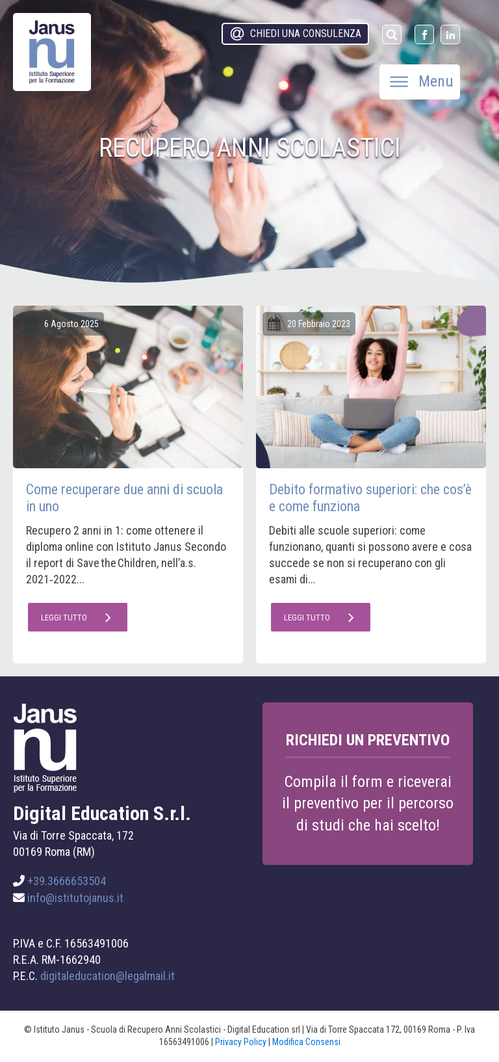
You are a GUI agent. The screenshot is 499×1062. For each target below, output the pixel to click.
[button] (295, 34)
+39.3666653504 (66, 881)
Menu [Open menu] (422, 81)
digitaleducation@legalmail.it (107, 976)
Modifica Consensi (306, 1042)
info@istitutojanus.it (75, 898)
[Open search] (392, 34)
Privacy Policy (240, 1042)
